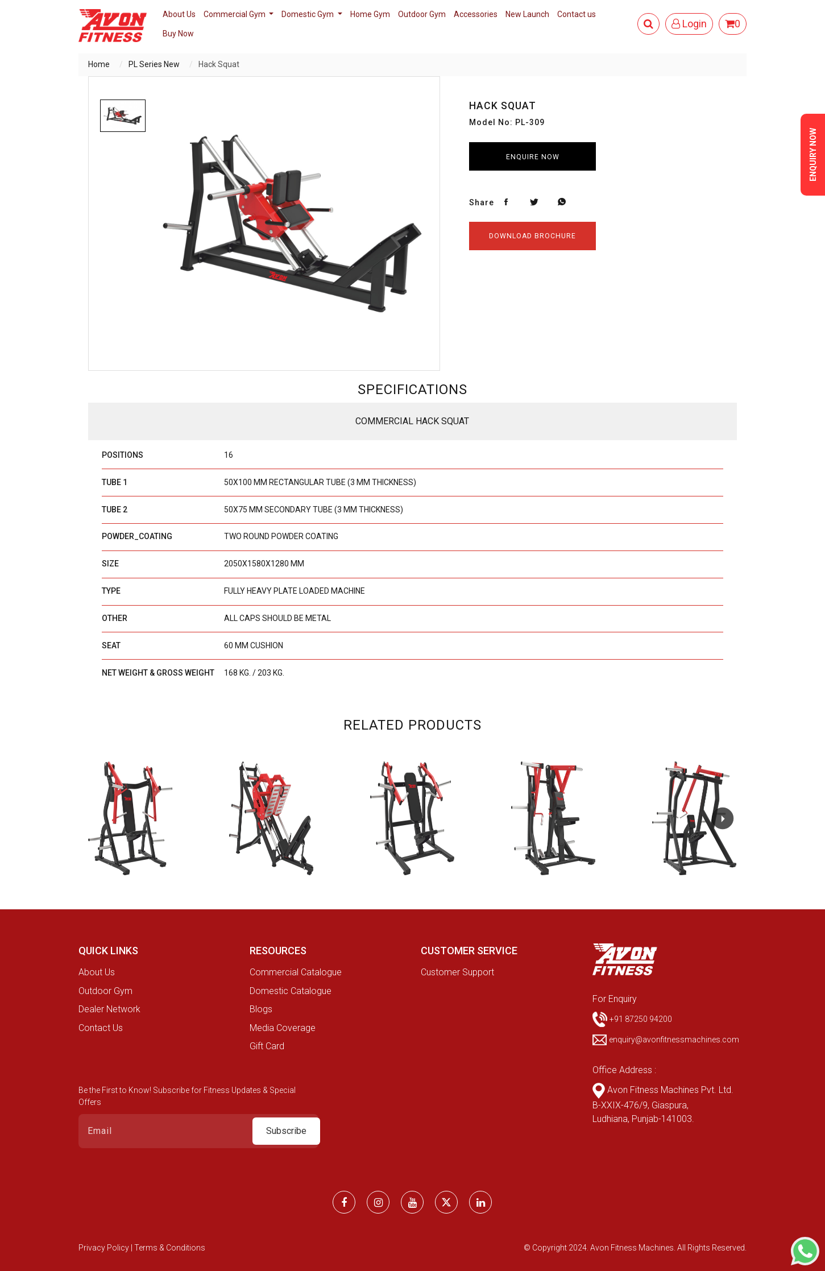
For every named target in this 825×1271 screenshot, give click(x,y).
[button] (722, 818)
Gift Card (267, 1046)
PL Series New (154, 64)
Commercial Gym (235, 14)
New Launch (527, 14)
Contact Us (100, 1027)
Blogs (261, 1009)
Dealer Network (109, 1009)
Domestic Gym (308, 14)
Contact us (576, 14)
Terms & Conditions (169, 1247)
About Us (179, 14)
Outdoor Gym (422, 14)
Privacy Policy (104, 1247)
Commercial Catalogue (296, 972)
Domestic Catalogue (290, 991)
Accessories (476, 14)
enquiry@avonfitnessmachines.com (674, 1039)
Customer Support (457, 972)
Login (689, 24)
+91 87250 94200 (641, 1018)
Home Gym (370, 14)
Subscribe (286, 1130)
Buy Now (178, 33)
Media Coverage (283, 1027)
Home (99, 64)
